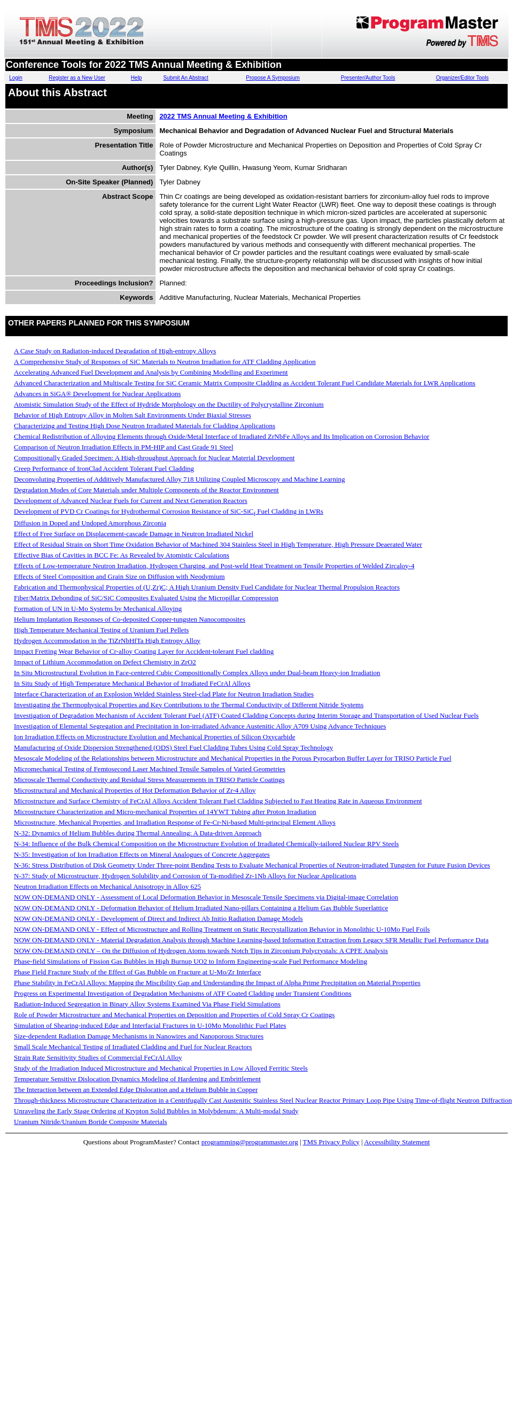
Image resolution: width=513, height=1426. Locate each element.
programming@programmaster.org (249, 1142)
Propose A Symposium (273, 78)
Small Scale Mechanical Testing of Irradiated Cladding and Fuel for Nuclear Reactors (133, 1047)
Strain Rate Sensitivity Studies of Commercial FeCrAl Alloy (98, 1057)
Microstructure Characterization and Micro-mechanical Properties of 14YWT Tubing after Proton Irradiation (165, 812)
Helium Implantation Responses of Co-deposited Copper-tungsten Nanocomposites (129, 619)
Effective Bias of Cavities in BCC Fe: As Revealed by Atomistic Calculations (121, 555)
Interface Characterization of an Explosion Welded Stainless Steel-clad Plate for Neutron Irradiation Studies (164, 694)
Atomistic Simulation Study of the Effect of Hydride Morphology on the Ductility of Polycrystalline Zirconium (169, 404)
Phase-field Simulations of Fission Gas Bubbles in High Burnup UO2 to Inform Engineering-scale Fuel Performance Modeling (190, 961)
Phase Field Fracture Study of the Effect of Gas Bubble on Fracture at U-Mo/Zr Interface (137, 972)
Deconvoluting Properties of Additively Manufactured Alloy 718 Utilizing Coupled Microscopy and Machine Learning (179, 479)
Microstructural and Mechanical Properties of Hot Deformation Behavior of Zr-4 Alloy (134, 790)
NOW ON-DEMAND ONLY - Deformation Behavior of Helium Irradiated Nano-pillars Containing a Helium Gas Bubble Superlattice (201, 908)
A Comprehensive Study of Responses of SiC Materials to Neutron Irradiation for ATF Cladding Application (165, 362)
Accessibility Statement (397, 1142)
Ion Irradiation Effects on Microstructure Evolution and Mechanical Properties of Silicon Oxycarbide (154, 737)
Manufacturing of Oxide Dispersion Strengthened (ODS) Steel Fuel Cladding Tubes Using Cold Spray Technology (173, 747)
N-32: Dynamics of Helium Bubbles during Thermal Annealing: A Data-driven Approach (137, 833)
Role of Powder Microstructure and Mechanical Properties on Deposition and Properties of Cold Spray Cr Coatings (174, 1015)
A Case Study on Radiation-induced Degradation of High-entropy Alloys (115, 351)
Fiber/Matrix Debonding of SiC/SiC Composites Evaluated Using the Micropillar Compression (146, 598)
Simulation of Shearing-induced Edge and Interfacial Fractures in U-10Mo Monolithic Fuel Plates (150, 1025)
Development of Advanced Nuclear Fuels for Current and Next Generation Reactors (130, 501)
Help (136, 78)
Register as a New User (77, 78)
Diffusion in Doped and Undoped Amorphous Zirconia (90, 523)
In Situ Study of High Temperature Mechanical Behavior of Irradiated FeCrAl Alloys (132, 683)
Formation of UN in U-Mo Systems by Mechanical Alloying (98, 608)
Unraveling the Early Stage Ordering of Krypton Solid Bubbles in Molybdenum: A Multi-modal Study (156, 1111)
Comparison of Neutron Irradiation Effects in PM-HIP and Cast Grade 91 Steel (124, 447)
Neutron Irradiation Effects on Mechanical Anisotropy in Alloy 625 (107, 886)
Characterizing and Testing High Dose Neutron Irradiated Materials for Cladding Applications (144, 426)
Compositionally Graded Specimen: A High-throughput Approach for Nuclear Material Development (154, 458)
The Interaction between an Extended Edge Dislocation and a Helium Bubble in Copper (136, 1090)
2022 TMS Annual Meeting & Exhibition (223, 116)
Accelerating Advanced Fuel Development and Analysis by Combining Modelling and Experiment (151, 372)
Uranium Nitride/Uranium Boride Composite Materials (90, 1122)
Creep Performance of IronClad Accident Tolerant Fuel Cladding (104, 468)
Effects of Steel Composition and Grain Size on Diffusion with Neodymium (119, 576)
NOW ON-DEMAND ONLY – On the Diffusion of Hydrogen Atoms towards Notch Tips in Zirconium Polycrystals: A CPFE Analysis (201, 951)
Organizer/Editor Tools (462, 78)
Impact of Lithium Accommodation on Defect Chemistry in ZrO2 (105, 662)
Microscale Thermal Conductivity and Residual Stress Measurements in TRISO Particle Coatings (149, 780)
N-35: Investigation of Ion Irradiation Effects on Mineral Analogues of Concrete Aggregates (142, 854)
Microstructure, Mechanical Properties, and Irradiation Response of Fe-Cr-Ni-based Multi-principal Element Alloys (175, 822)
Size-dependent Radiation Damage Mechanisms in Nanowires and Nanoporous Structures (138, 1036)
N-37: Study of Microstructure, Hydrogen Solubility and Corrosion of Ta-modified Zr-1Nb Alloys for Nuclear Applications (185, 876)
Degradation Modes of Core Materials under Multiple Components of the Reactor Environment (146, 490)
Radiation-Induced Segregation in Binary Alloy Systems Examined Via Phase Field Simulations (147, 1004)
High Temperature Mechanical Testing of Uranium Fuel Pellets (101, 630)
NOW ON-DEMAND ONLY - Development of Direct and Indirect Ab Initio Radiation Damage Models (158, 918)
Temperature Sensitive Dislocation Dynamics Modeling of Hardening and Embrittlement (137, 1079)
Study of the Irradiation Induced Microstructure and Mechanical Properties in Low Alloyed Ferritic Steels (161, 1068)
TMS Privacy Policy (331, 1142)
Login (15, 78)
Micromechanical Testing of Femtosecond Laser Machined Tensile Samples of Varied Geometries (149, 769)
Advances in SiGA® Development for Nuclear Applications (97, 394)
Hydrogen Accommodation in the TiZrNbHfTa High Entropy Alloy (107, 641)
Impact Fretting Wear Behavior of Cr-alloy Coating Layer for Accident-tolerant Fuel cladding (144, 651)
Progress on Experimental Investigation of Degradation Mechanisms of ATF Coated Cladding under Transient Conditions (183, 993)
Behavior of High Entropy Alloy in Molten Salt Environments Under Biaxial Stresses (132, 415)
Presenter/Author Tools (368, 78)
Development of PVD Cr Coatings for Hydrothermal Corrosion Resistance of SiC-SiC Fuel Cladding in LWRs (168, 511)
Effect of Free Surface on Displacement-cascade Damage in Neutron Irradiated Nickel (133, 534)
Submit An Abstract (185, 78)
